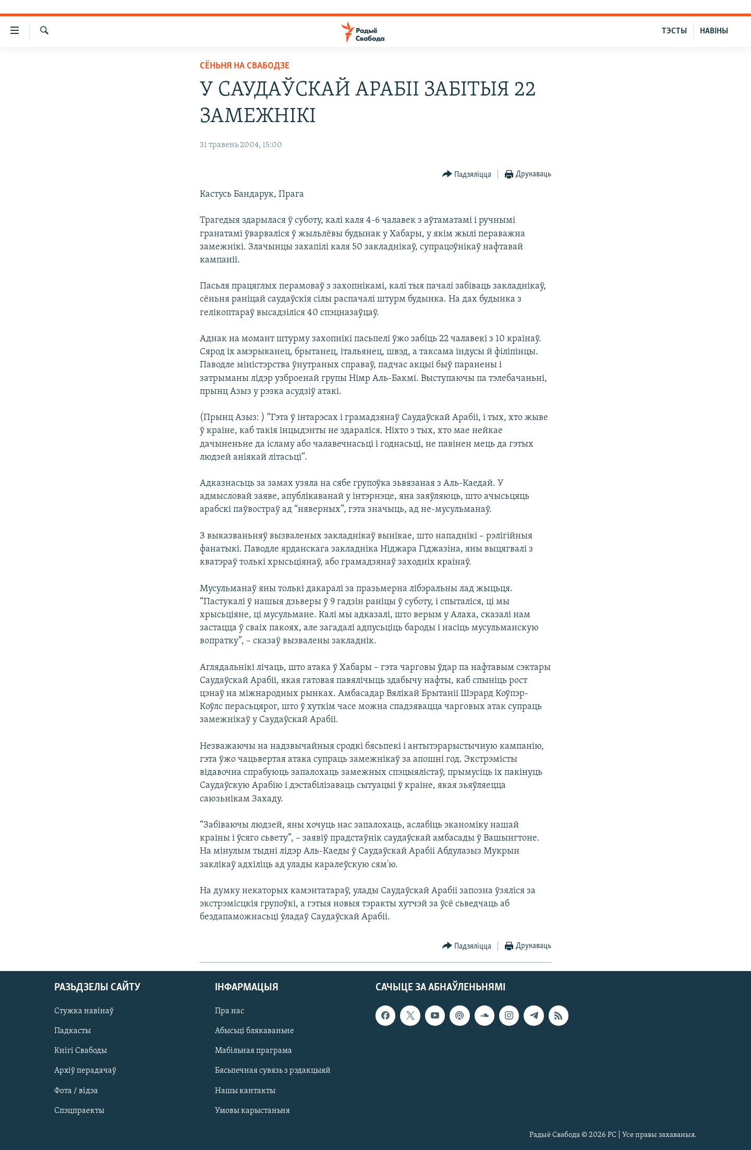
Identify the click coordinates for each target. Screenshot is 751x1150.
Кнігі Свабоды (80, 1051)
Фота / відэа (76, 1090)
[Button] (467, 174)
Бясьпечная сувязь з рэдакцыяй (273, 1071)
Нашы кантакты (245, 1090)
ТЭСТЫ (674, 31)
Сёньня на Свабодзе (244, 66)
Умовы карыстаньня (252, 1110)
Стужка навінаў (84, 1011)
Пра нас (229, 1011)
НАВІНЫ (714, 31)
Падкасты (72, 1031)
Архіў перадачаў (85, 1071)
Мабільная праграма (253, 1051)
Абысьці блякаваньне (254, 1031)
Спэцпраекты (79, 1110)
